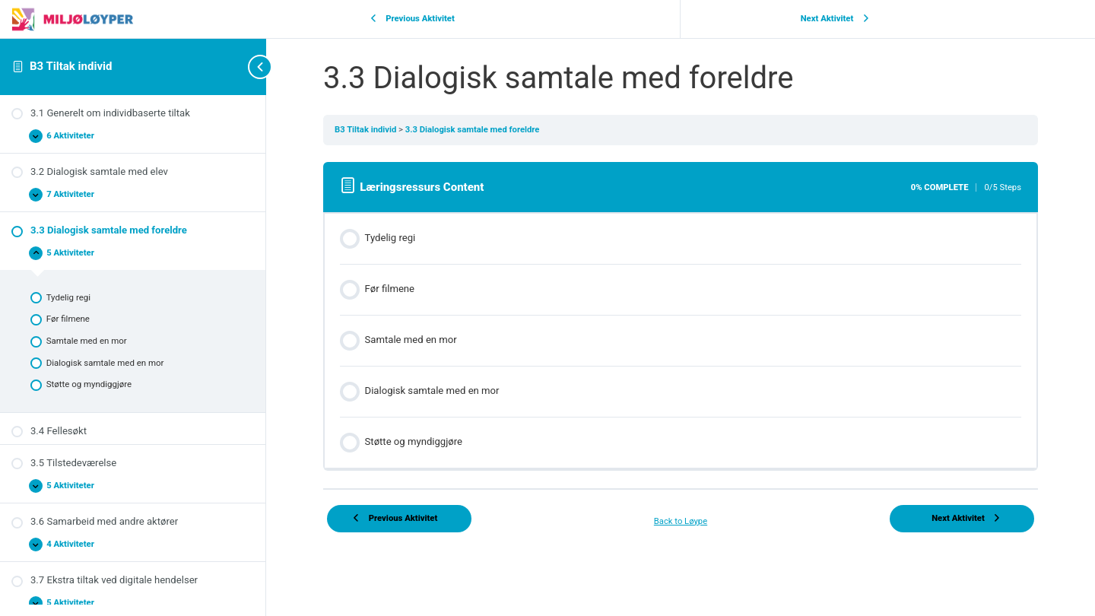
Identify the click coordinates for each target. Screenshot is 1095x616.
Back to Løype (680, 521)
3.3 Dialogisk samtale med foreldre (472, 130)
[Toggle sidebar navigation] (235, 66)
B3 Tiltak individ (71, 66)
